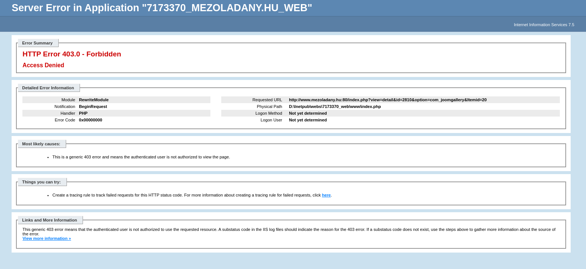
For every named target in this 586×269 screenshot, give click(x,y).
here (326, 195)
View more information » (46, 238)
